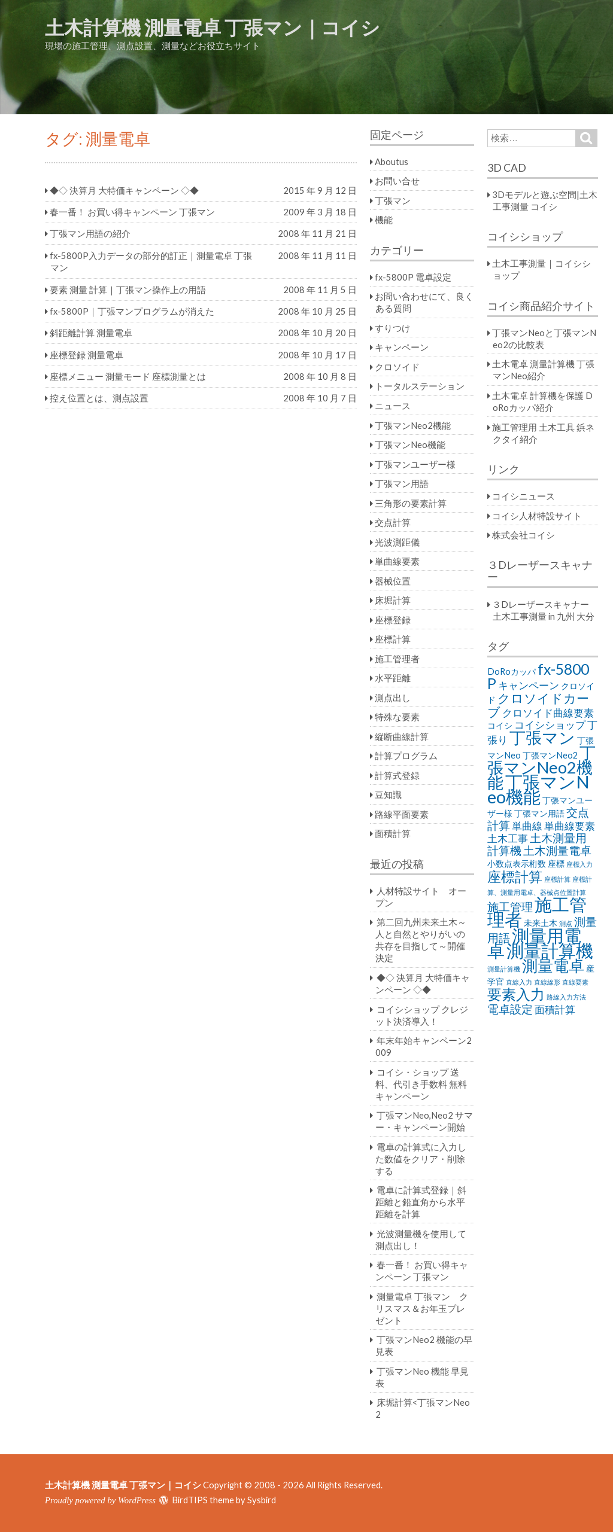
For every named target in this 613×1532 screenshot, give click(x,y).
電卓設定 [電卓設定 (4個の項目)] (510, 1009)
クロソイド (397, 366)
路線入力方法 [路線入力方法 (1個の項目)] (566, 997)
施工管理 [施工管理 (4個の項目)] (510, 906)
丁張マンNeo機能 (410, 444)
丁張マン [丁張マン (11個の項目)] (542, 737)
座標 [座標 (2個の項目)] (556, 863)
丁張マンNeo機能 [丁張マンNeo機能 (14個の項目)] (538, 789)
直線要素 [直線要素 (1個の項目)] (575, 982)
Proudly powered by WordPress (100, 1500)
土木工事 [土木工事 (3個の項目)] (507, 838)
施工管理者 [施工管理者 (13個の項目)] (537, 912)
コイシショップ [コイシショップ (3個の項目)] (549, 724)
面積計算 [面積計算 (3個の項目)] (555, 1009)
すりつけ (393, 327)
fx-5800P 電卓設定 (413, 277)
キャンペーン (402, 347)
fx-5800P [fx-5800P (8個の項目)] (538, 676)
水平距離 (393, 677)
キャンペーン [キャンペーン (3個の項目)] (528, 685)
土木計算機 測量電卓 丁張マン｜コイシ (212, 27)
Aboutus (391, 161)
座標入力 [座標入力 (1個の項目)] (579, 864)
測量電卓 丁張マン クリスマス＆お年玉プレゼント (421, 1308)
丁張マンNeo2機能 (413, 425)
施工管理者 (397, 658)
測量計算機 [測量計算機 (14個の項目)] (549, 950)
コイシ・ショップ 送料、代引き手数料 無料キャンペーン (421, 1084)
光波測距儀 (397, 542)
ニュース (393, 405)
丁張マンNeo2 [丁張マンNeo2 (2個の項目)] (550, 755)
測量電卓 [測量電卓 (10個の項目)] (553, 965)
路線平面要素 (402, 814)
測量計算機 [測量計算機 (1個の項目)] (503, 969)
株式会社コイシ (523, 534)
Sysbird (261, 1499)
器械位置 (393, 580)
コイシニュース (523, 496)
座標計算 (393, 638)
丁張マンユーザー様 (415, 464)
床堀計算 (393, 600)
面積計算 (393, 833)
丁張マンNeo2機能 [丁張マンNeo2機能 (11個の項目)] (541, 767)
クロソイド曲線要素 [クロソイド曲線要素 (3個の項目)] (548, 712)
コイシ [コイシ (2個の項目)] (499, 725)
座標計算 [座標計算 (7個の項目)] (514, 876)
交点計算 (393, 522)
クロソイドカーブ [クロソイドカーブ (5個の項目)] (538, 704)
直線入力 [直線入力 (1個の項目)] (519, 982)
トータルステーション (420, 385)
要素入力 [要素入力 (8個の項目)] (516, 994)
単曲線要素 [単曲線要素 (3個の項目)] (569, 826)
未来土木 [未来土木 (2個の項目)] (540, 923)
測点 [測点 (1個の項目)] (565, 923)
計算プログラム (406, 755)
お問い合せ (397, 180)
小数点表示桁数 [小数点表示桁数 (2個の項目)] (516, 863)
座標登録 (393, 619)
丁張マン (393, 200)
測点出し (393, 697)
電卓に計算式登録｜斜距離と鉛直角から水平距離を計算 (420, 1201)
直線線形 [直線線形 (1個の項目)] (547, 982)
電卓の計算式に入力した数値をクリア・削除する (420, 1158)
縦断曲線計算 (402, 736)
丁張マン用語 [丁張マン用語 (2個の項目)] (539, 813)
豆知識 (388, 794)
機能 (384, 219)
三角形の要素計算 (411, 503)
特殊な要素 (397, 716)
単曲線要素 (397, 561)
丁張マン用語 (402, 483)
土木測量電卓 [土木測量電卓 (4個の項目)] (557, 850)
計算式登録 (397, 775)
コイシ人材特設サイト (537, 515)
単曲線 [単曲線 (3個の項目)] (527, 826)
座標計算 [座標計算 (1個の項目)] (557, 879)
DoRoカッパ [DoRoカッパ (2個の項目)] (511, 671)
